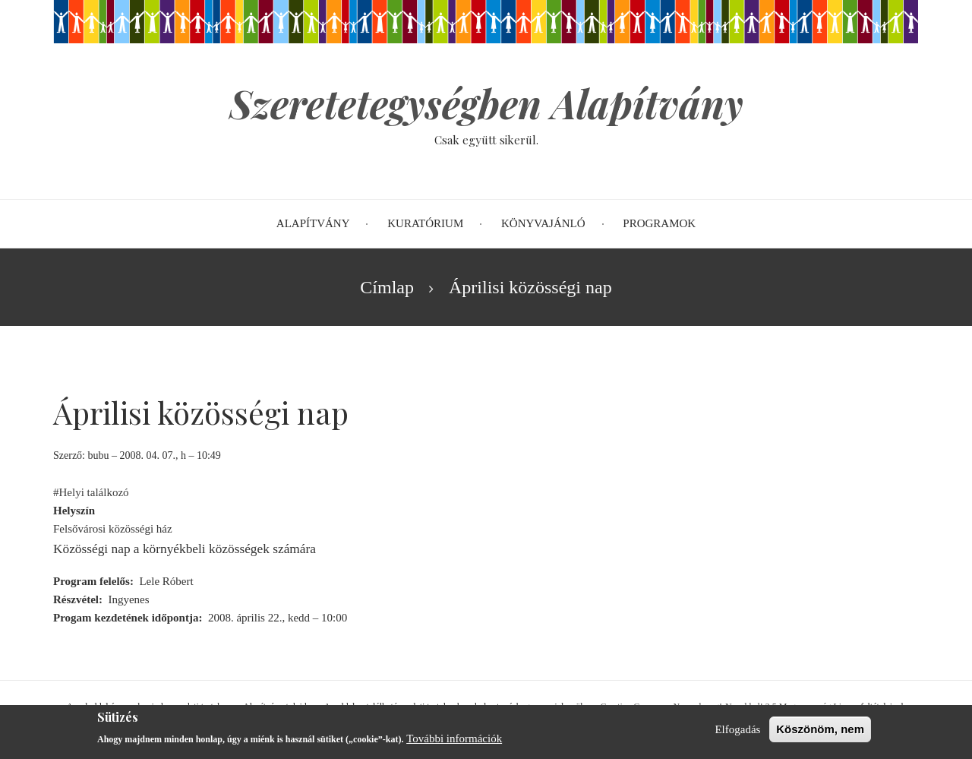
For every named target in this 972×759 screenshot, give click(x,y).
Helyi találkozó (94, 492)
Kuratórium (425, 223)
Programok (659, 223)
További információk (454, 743)
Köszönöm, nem (820, 733)
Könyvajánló (543, 223)
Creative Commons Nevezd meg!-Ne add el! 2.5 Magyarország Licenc (730, 706)
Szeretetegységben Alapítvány (486, 103)
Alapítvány (313, 223)
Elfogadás (737, 734)
